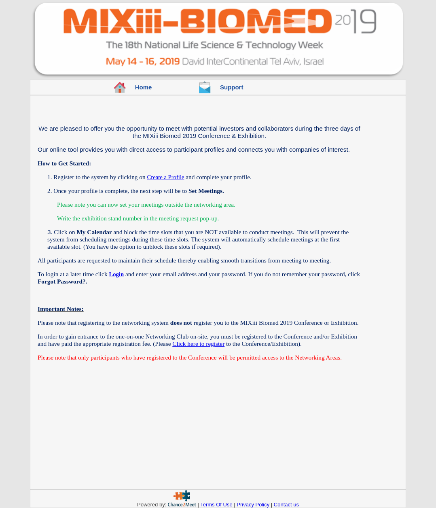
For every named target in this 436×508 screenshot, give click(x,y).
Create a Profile (165, 177)
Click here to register (198, 343)
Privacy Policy (253, 505)
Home (143, 87)
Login (116, 274)
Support (231, 87)
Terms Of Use (217, 505)
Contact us (286, 505)
